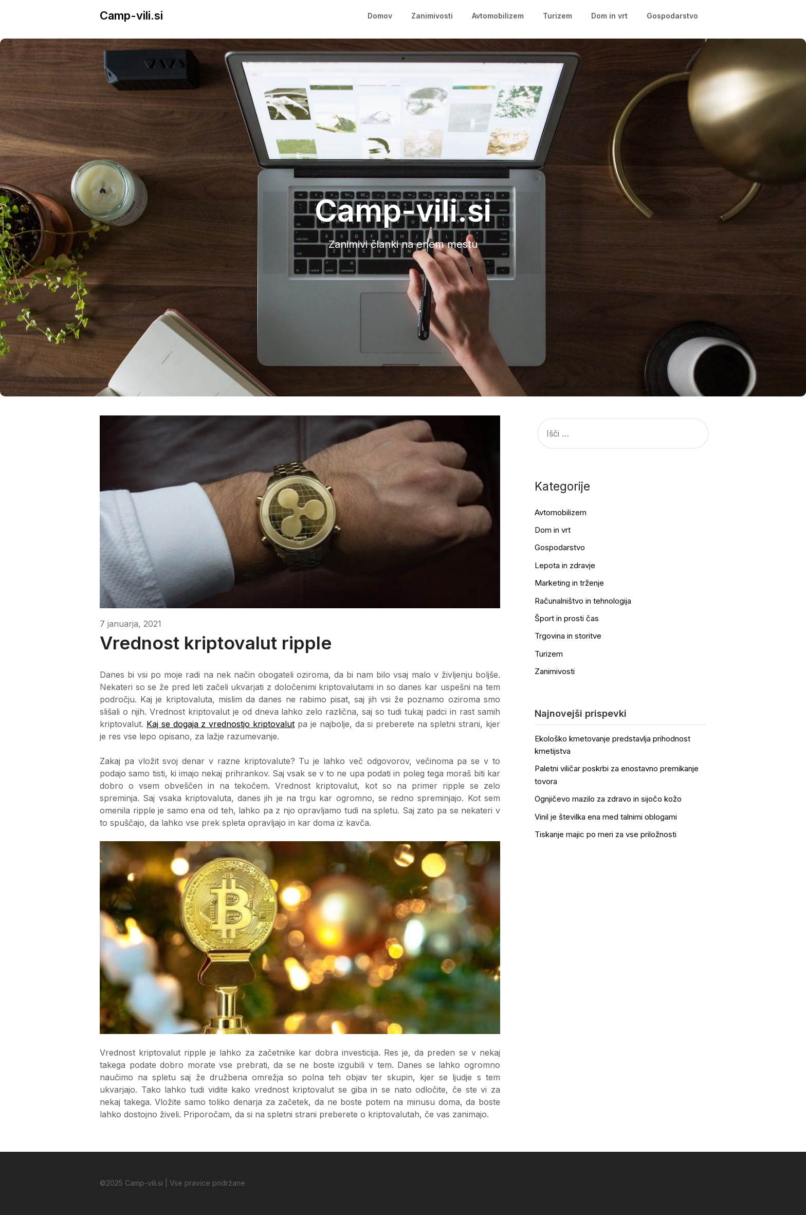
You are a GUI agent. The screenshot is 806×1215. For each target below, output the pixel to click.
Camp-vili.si (131, 15)
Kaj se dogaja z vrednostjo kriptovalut (220, 724)
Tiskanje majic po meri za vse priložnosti (605, 834)
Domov (380, 15)
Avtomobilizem (498, 15)
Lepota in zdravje (565, 565)
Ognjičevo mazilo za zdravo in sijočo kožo (608, 799)
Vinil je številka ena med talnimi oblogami (606, 817)
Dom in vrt (609, 15)
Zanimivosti (432, 15)
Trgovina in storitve (568, 636)
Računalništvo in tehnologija (583, 601)
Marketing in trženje (569, 583)
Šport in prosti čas (567, 618)
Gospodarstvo (672, 15)
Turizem (557, 15)
